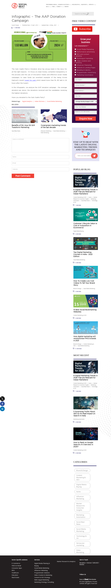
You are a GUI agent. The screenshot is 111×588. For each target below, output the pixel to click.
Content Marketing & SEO (80, 197)
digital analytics (27, 101)
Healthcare (15, 573)
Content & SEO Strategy (42, 577)
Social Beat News (85, 200)
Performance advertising (86, 52)
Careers (66, 6)
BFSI (13, 570)
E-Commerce (16, 563)
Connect (58, 6)
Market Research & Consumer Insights (85, 198)
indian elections (40, 101)
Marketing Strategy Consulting (44, 582)
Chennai (89, 562)
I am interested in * (81, 46)
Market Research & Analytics (66, 561)
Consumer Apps (17, 568)
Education (15, 575)
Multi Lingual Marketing (41, 580)
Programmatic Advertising (86, 72)
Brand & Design (77, 288)
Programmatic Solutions (42, 573)
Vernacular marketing (80, 544)
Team (53, 6)
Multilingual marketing (85, 58)
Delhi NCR (95, 562)
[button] (2, 398)
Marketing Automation (85, 75)
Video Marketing (45, 132)
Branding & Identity (84, 70)
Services (91, 4)
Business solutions (63, 4)
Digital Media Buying (78, 231)
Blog (47, 6)
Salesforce (84, 4)
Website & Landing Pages (86, 67)
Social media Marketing (54, 101)
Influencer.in (75, 4)
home (90, 197)
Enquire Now (85, 118)
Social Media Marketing (59, 131)
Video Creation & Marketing (43, 575)
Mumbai (82, 564)
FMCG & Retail (16, 566)
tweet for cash (30, 80)
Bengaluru (82, 562)
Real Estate (15, 577)
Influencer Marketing (46, 131)
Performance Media (51, 4)
